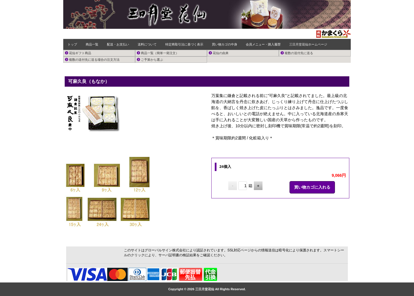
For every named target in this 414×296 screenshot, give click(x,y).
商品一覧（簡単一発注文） (158, 53)
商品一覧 (92, 44)
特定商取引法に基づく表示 (184, 44)
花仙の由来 (219, 53)
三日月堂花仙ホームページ (308, 44)
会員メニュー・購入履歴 (263, 44)
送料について (147, 44)
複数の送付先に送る (297, 53)
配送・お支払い (118, 44)
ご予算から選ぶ (150, 59)
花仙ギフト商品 (78, 53)
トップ (72, 44)
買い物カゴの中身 (224, 44)
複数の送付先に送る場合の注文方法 (92, 59)
